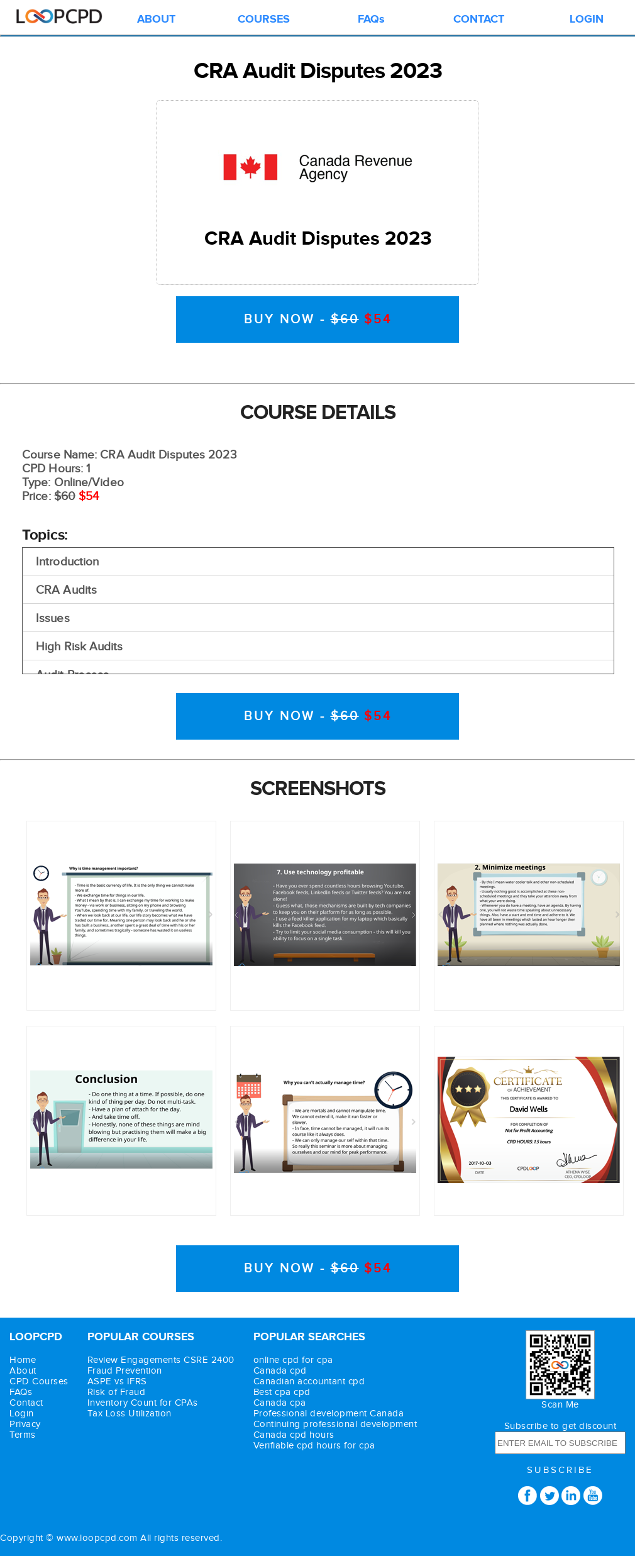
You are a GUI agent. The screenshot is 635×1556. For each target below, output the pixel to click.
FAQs (371, 19)
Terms (22, 1435)
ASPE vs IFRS (117, 1381)
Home (22, 1360)
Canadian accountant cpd (309, 1381)
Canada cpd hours (293, 1435)
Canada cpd (280, 1370)
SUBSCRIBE (560, 1470)
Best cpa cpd (282, 1392)
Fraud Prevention (124, 1370)
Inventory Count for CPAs (142, 1403)
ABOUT (156, 19)
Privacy (25, 1424)
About (22, 1370)
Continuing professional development (335, 1424)
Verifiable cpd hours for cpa (314, 1445)
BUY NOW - (318, 319)
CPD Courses (39, 1381)
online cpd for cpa (293, 1360)
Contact (26, 1403)
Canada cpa (279, 1403)
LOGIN (587, 19)
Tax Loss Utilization (129, 1413)
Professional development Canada (328, 1413)
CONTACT (478, 19)
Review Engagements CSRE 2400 (161, 1360)
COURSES (264, 19)
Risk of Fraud (116, 1392)
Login (21, 1413)
